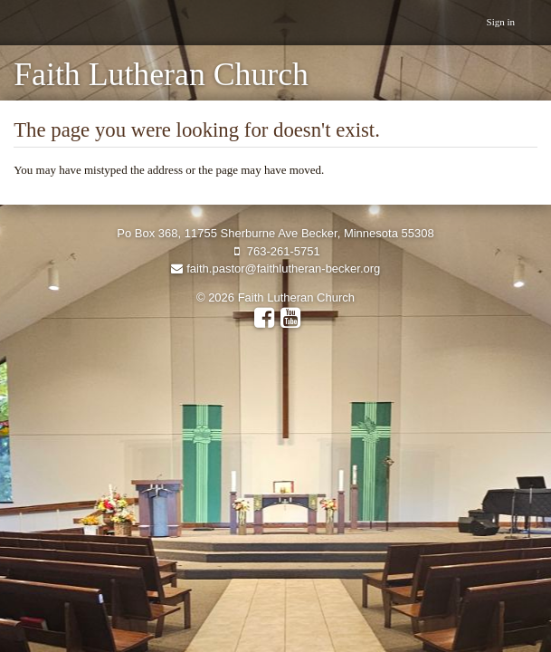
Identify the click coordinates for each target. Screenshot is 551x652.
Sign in (501, 21)
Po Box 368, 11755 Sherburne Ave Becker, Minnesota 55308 (275, 233)
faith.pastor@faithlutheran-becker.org (276, 268)
